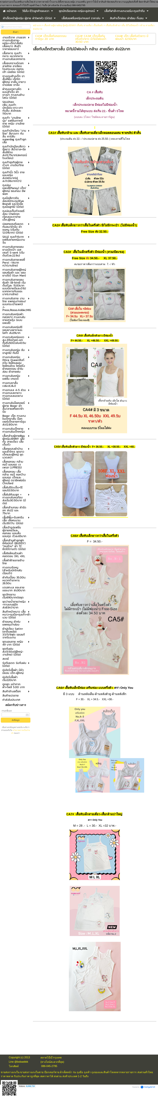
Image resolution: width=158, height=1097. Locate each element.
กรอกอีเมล (7, 710)
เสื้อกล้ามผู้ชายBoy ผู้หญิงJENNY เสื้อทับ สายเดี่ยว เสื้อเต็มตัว (73, 25)
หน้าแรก (37, 25)
